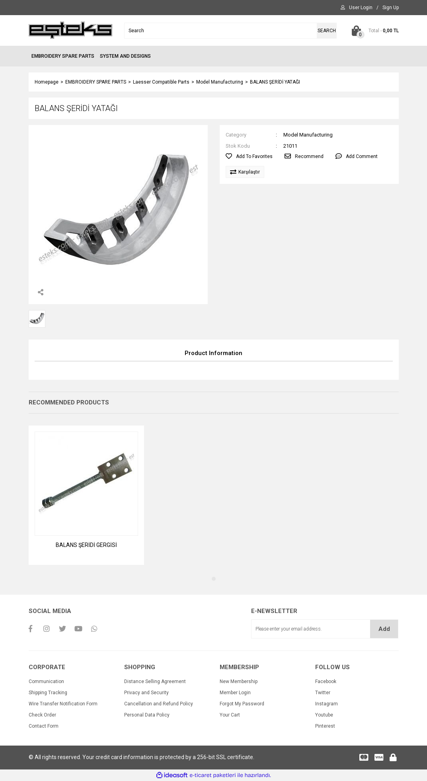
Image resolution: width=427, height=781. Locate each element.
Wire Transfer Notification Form (63, 704)
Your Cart (230, 715)
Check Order (42, 715)
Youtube (324, 715)
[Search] (230, 31)
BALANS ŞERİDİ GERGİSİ (86, 545)
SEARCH (327, 30)
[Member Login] (360, 7)
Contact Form (43, 726)
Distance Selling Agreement (155, 681)
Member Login (235, 692)
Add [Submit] (384, 629)
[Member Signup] (390, 7)
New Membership (238, 681)
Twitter (322, 692)
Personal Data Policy (147, 715)
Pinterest (325, 726)
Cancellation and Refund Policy (158, 704)
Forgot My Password (242, 704)
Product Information (213, 353)
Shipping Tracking (48, 692)
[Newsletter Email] (325, 629)
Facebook (325, 681)
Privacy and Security (146, 692)
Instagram (326, 704)
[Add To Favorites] (249, 156)
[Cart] (374, 31)
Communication (46, 681)
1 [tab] (214, 579)
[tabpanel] (86, 495)
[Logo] (70, 30)
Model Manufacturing (308, 135)
